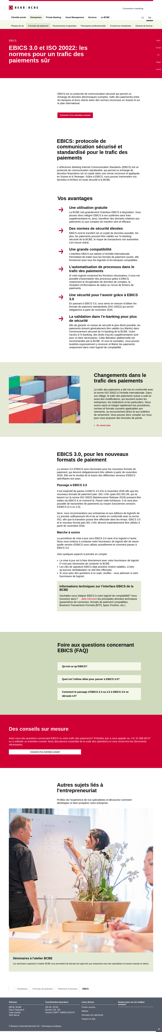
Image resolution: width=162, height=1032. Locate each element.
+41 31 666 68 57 (140, 738)
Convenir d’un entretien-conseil (45, 752)
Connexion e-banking (135, 8)
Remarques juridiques (52, 1027)
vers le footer (159, 1029)
